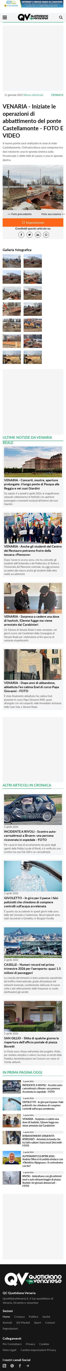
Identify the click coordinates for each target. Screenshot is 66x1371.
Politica (33, 1316)
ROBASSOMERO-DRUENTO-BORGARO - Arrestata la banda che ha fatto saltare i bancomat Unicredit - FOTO (42, 1140)
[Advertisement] (33, 58)
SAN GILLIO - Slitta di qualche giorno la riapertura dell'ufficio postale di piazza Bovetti (31, 1042)
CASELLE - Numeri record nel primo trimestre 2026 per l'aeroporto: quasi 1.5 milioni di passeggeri (32, 969)
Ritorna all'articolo (33, 94)
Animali (7, 1322)
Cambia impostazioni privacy (38, 1349)
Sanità (46, 1316)
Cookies (44, 1344)
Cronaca (57, 94)
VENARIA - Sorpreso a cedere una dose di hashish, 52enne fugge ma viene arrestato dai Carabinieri (31, 621)
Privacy (30, 1344)
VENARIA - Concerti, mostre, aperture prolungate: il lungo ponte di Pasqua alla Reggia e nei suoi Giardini (31, 484)
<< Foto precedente (20, 214)
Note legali (9, 1349)
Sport (37, 1322)
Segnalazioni (10, 1328)
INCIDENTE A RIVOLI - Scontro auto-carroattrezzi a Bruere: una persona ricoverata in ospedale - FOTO (30, 836)
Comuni (50, 1322)
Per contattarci (12, 1344)
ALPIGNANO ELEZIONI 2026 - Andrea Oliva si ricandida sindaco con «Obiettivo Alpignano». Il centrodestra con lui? (42, 1161)
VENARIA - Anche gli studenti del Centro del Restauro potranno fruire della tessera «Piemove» (33, 550)
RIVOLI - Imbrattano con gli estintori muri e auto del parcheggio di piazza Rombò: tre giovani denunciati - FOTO (42, 1181)
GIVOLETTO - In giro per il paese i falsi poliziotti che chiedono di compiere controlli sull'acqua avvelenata (31, 902)
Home (6, 1316)
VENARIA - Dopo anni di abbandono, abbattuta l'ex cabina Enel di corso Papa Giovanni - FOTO (31, 687)
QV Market (23, 1322)
